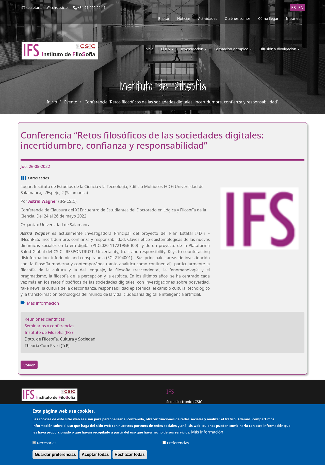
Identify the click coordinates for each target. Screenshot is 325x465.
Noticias (184, 18)
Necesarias (46, 444)
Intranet (293, 18)
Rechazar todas (130, 456)
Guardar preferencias (55, 456)
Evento (70, 102)
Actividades (207, 18)
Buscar (164, 18)
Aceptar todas (95, 456)
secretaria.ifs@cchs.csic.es (47, 7)
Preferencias (178, 444)
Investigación (194, 48)
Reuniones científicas (45, 319)
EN (301, 7)
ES (293, 7)
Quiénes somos (237, 18)
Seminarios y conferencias (49, 326)
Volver (29, 364)
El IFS (167, 48)
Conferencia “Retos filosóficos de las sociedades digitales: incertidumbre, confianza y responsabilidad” (181, 102)
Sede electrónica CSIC (184, 401)
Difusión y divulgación (279, 48)
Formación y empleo (233, 48)
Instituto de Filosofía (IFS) (49, 332)
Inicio (149, 48)
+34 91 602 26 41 (91, 7)
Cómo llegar (268, 18)
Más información (43, 303)
